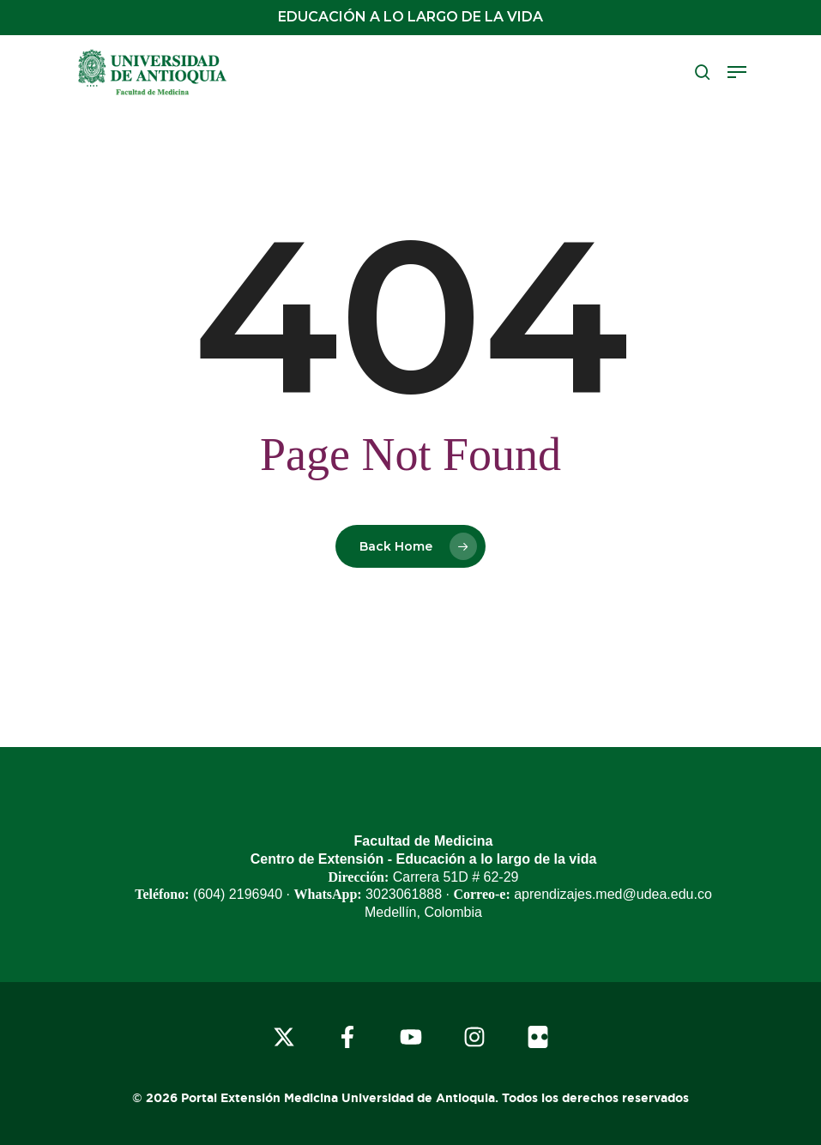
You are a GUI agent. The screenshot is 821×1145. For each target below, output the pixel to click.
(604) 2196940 (237, 894)
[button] (736, 72)
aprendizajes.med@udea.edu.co (613, 894)
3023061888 (403, 894)
